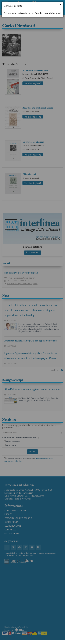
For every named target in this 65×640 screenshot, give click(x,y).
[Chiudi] (60, 4)
